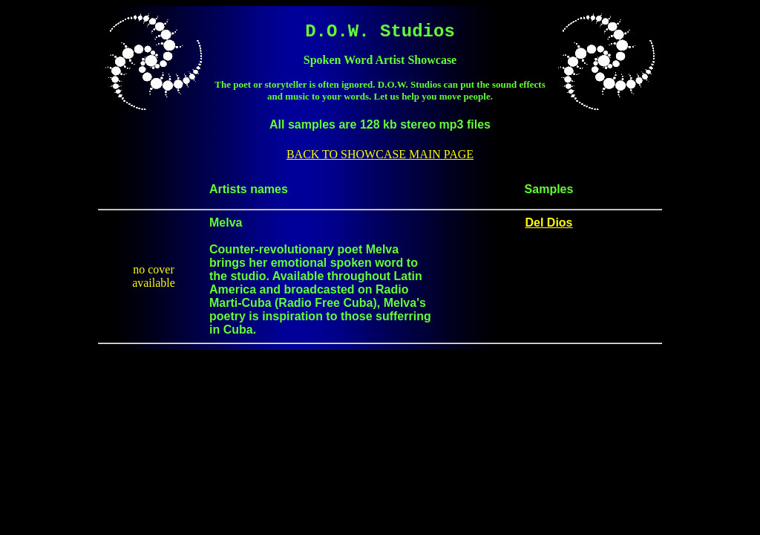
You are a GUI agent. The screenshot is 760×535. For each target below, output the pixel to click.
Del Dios (548, 222)
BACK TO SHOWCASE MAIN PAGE (380, 154)
